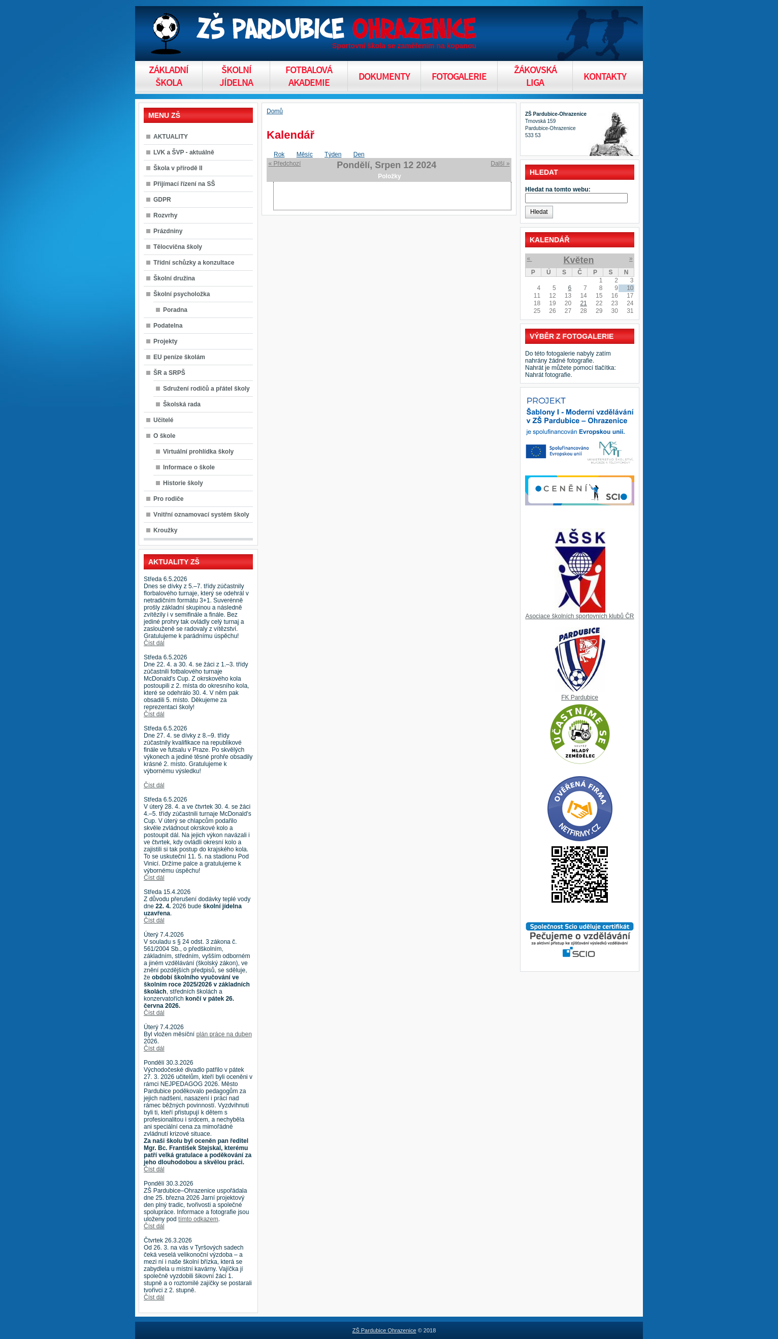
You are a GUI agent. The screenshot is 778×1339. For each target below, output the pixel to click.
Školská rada (182, 404)
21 (583, 303)
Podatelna (167, 325)
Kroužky (165, 530)
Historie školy (183, 483)
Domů (275, 111)
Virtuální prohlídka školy (198, 451)
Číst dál (154, 643)
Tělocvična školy (177, 246)
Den (359, 154)
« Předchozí (284, 163)
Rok (279, 154)
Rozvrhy (165, 215)
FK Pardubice (579, 697)
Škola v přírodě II (178, 168)
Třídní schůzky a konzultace (193, 262)
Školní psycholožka (181, 294)
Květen (578, 260)
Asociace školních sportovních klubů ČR (579, 616)
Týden (333, 154)
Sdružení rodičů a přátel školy (206, 388)
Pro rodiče (168, 498)
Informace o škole (189, 467)
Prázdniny (167, 231)
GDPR (162, 199)
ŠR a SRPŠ (169, 372)
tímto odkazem (198, 1219)
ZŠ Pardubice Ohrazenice (384, 1330)
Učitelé (163, 420)
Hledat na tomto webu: (558, 189)
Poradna (175, 309)
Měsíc (305, 154)
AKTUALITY (170, 136)
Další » (500, 163)
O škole (164, 435)
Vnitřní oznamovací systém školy (201, 514)
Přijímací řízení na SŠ (184, 183)
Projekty (165, 341)
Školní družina (174, 278)
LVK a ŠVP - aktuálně (183, 152)
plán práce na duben (223, 1034)
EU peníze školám (179, 357)
